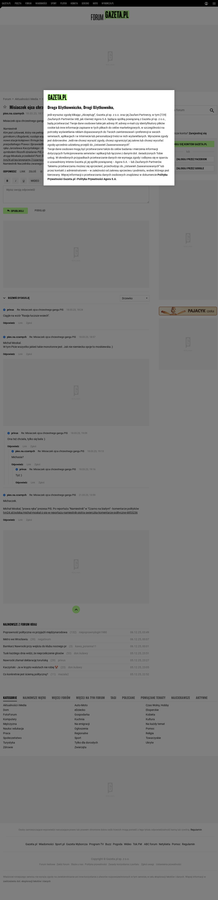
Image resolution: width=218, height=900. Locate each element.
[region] (109, 137)
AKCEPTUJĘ (157, 177)
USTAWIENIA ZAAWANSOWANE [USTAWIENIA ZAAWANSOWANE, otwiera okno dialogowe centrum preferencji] (73, 177)
